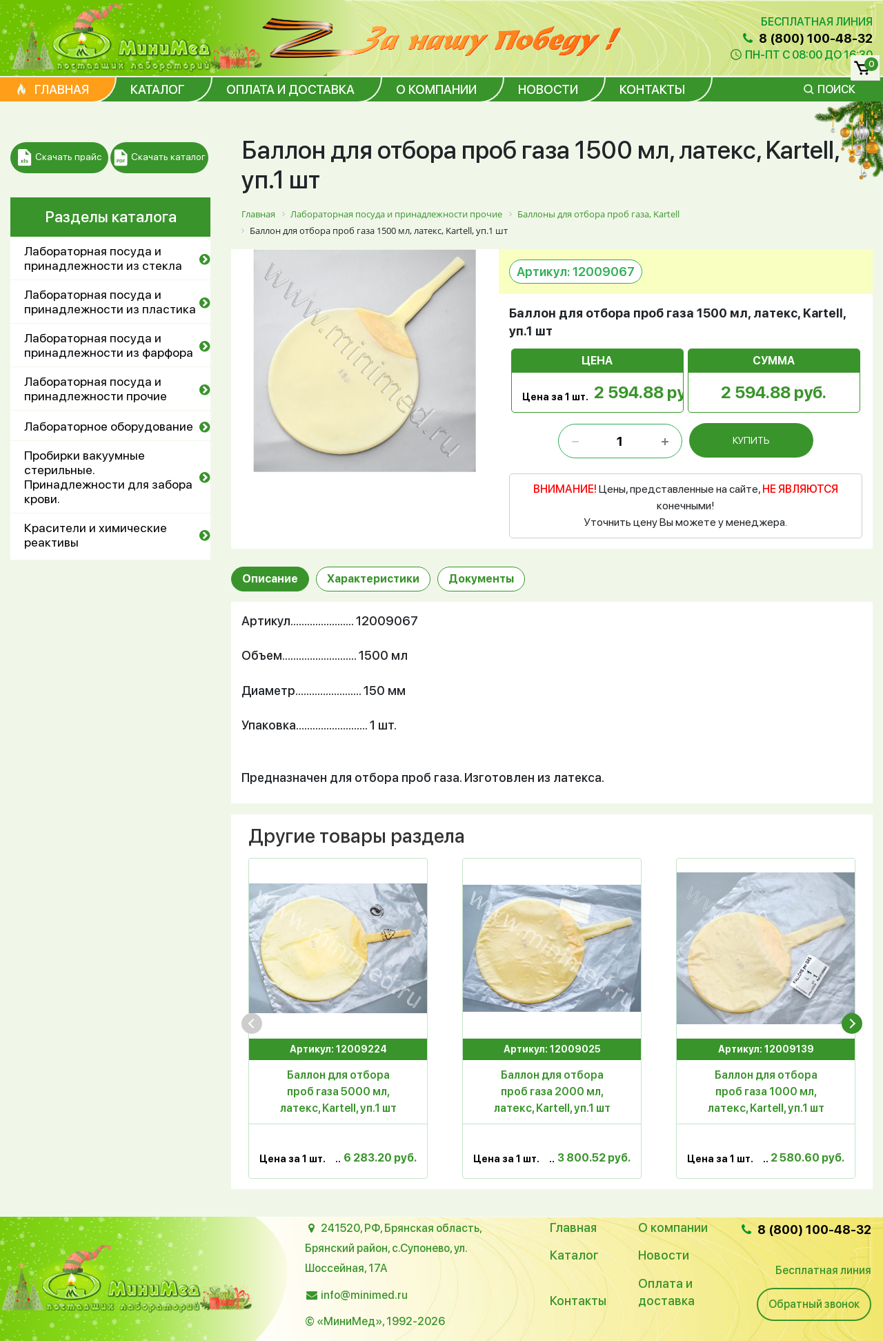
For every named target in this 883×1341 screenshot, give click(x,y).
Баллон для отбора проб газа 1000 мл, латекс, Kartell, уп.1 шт (766, 1091)
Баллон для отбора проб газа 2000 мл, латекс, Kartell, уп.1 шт (552, 1091)
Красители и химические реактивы (95, 534)
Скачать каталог (160, 157)
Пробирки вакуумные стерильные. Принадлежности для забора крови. (108, 477)
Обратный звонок (814, 1304)
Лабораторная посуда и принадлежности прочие (95, 388)
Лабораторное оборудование (108, 426)
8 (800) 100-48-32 (806, 38)
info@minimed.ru (364, 1295)
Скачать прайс (59, 157)
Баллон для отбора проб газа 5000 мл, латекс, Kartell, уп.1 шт (338, 1091)
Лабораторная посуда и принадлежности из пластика (110, 301)
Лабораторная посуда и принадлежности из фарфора (108, 345)
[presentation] (251, 1023)
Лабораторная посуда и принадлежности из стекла (103, 258)
